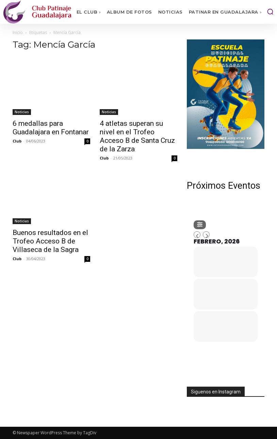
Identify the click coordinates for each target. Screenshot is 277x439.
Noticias (22, 111)
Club (17, 140)
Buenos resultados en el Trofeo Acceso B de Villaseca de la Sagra (50, 241)
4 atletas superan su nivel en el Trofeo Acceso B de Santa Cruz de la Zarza (137, 136)
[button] (270, 11)
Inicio (18, 32)
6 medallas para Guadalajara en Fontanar (51, 127)
